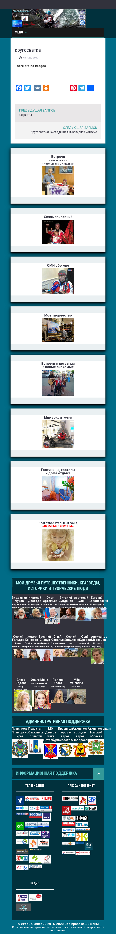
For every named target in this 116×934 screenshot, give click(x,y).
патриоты (25, 115)
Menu (21, 32)
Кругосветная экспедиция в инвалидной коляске (64, 132)
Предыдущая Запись (37, 110)
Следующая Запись (80, 128)
